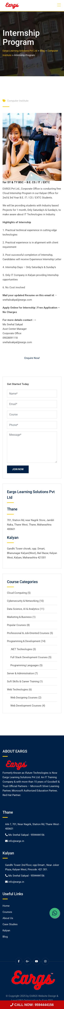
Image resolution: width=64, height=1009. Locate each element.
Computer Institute (18, 100)
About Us (8, 918)
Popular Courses (16, 625)
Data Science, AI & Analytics (23, 609)
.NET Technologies (21, 649)
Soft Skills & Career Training (23, 681)
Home (6, 905)
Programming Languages (24, 665)
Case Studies (10, 924)
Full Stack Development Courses (29, 657)
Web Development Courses (25, 705)
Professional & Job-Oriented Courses (28, 633)
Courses (7, 912)
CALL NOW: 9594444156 (32, 1005)
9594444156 (37, 834)
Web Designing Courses (24, 697)
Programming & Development (23, 641)
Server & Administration (20, 673)
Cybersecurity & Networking (23, 600)
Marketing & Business (19, 617)
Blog (5, 936)
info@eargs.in (16, 841)
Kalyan (6, 930)
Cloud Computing (17, 592)
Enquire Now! (32, 358)
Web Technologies (17, 689)
